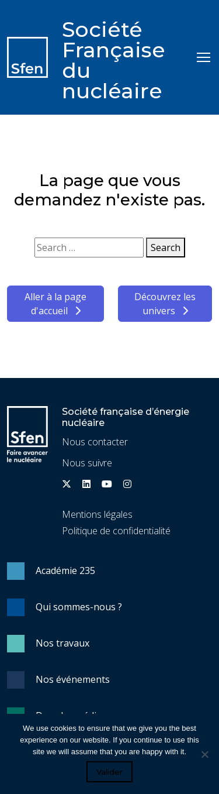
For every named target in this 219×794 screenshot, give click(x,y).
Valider (109, 771)
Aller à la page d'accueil (55, 303)
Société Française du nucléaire (113, 60)
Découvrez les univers (165, 303)
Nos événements (73, 679)
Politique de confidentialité (116, 530)
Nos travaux (62, 643)
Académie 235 (65, 570)
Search (165, 247)
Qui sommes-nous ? (79, 606)
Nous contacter (95, 441)
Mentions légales (97, 514)
